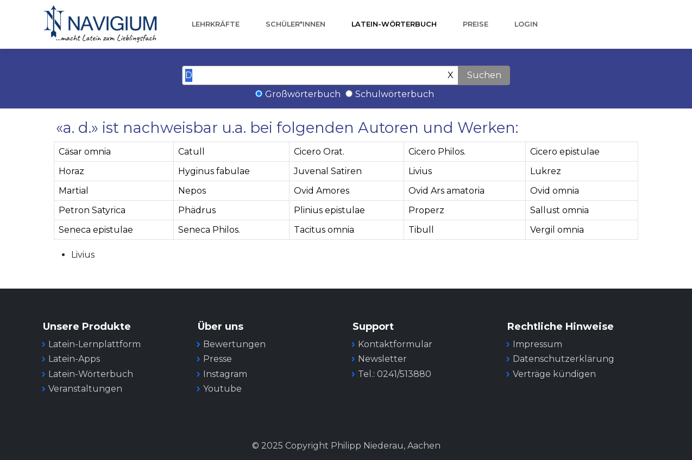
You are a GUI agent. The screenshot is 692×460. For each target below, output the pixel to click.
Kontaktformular (395, 344)
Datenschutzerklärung (563, 359)
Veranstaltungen (85, 389)
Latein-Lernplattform (94, 344)
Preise (475, 24)
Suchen (484, 75)
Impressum (537, 344)
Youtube (222, 389)
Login (526, 24)
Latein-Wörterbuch (394, 24)
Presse (217, 359)
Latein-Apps (74, 359)
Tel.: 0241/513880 (394, 374)
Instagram (225, 374)
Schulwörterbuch (394, 94)
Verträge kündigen (554, 374)
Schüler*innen (295, 24)
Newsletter (382, 359)
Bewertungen (234, 344)
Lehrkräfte (216, 24)
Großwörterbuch (303, 94)
